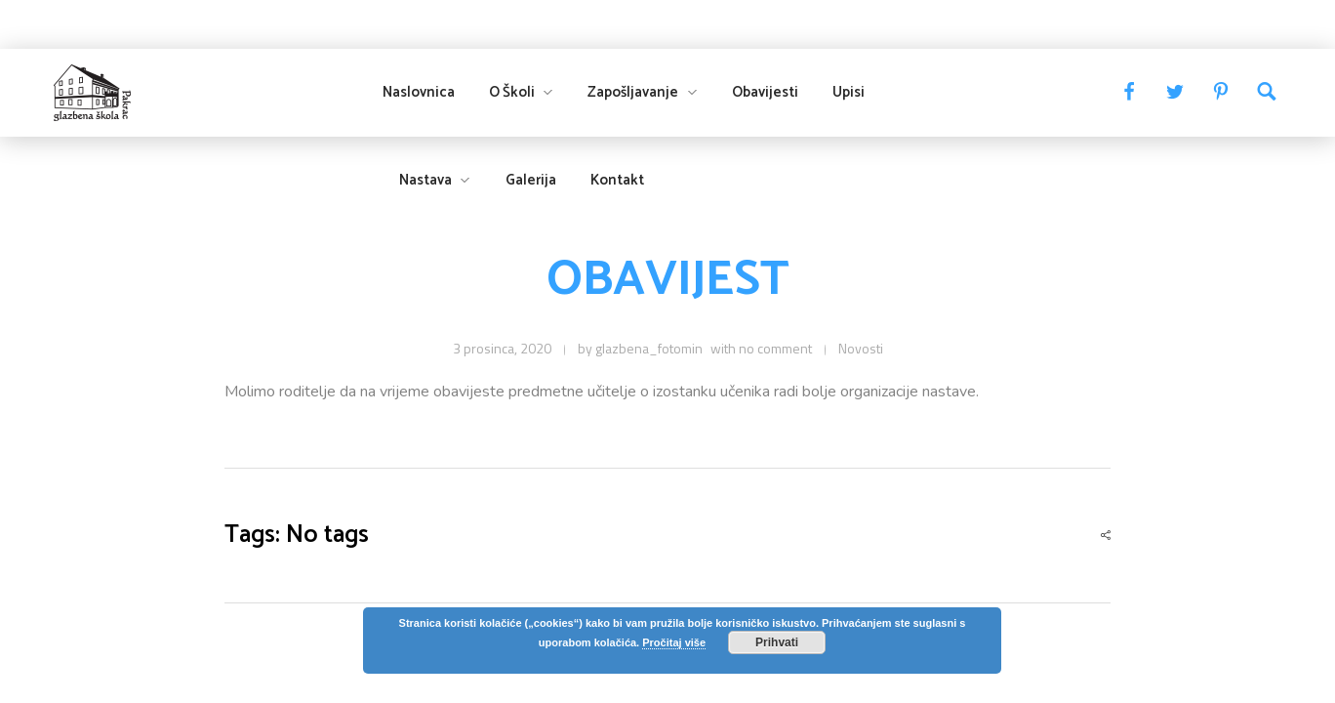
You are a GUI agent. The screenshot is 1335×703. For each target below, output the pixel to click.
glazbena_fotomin (649, 348)
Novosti (860, 348)
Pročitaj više (674, 642)
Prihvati (776, 642)
